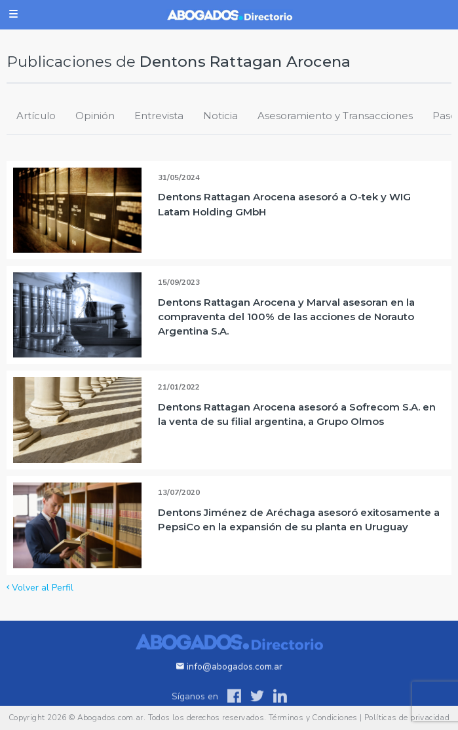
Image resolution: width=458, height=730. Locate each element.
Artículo (36, 115)
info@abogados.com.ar (229, 678)
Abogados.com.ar (110, 717)
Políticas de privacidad (406, 717)
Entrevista (158, 115)
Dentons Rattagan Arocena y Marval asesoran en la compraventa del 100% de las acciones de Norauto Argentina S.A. (286, 316)
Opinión (95, 115)
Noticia (220, 115)
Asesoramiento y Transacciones (335, 115)
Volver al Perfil (40, 587)
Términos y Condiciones (313, 717)
